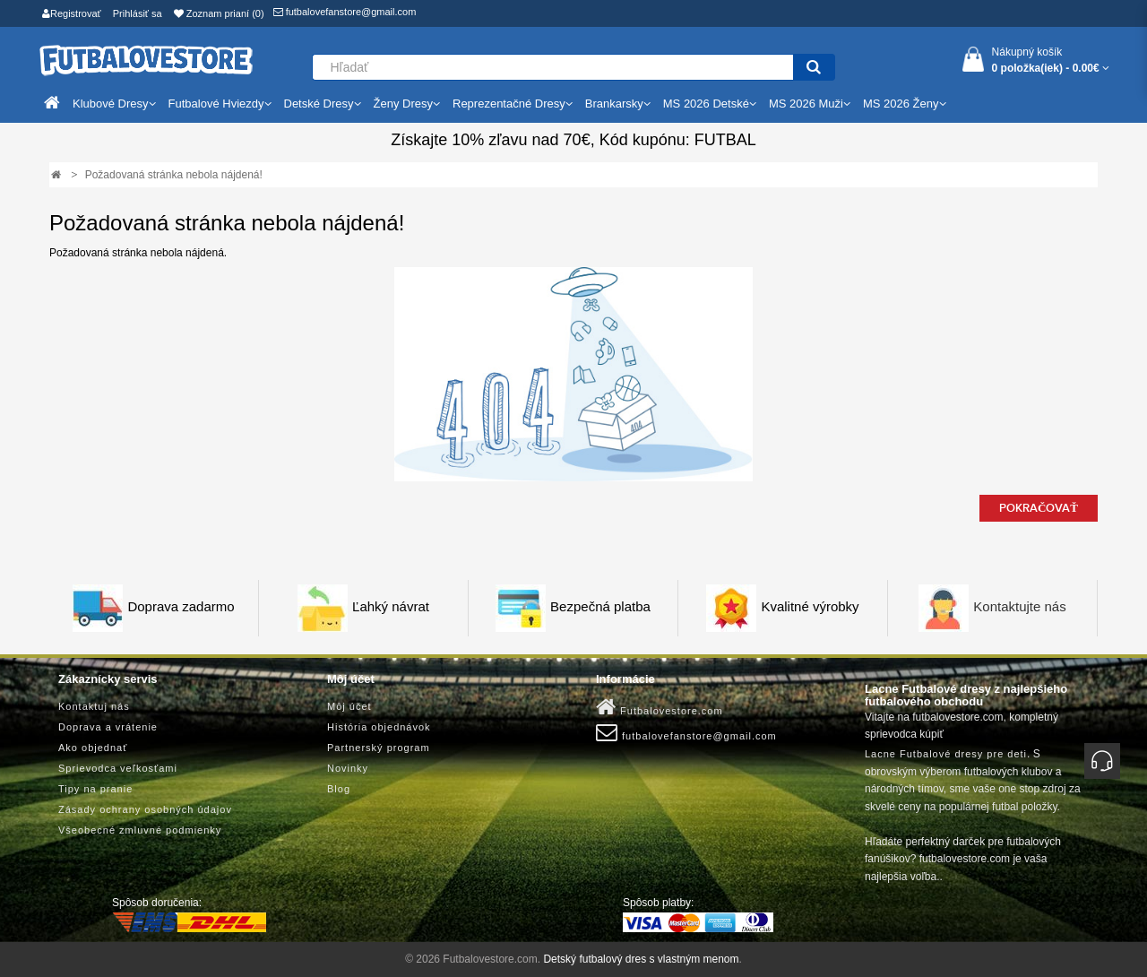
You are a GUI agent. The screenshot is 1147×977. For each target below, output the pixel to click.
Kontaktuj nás (94, 706)
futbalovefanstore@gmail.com (345, 11)
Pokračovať (1038, 508)
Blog (338, 788)
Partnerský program (378, 747)
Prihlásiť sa (137, 13)
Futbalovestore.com (659, 707)
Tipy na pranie (95, 788)
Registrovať (71, 13)
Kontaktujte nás (1019, 607)
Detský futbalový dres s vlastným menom (640, 959)
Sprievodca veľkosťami (117, 768)
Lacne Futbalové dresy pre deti (946, 753)
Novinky (347, 768)
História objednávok (379, 727)
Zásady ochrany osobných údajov (145, 809)
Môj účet (349, 706)
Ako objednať (92, 747)
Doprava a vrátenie (108, 727)
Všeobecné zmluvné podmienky (139, 830)
